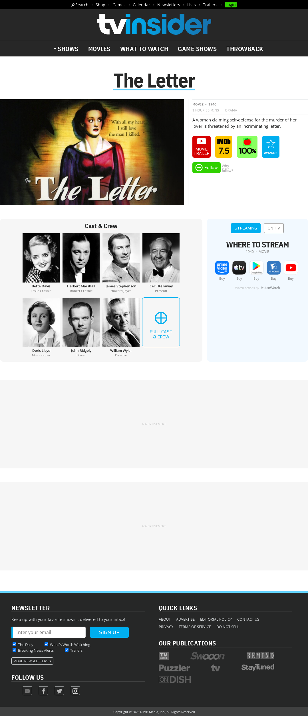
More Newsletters (31, 662)
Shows (68, 48)
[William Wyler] (121, 328)
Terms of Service (195, 627)
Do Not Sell (227, 627)
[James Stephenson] (121, 263)
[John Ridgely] (81, 328)
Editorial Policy (216, 619)
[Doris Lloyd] (41, 328)
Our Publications (187, 643)
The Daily (25, 645)
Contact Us (248, 619)
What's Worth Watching (70, 645)
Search (81, 4)
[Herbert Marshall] (81, 263)
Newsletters (168, 4)
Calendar (141, 4)
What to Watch (144, 48)
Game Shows (197, 48)
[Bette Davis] (41, 263)
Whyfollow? (227, 169)
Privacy (166, 627)
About (165, 619)
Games (119, 4)
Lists (191, 4)
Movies (99, 48)
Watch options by (257, 289)
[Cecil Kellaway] (161, 263)
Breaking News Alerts (36, 650)
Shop (100, 4)
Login (231, 4)
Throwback (244, 48)
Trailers (210, 4)
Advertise (185, 619)
